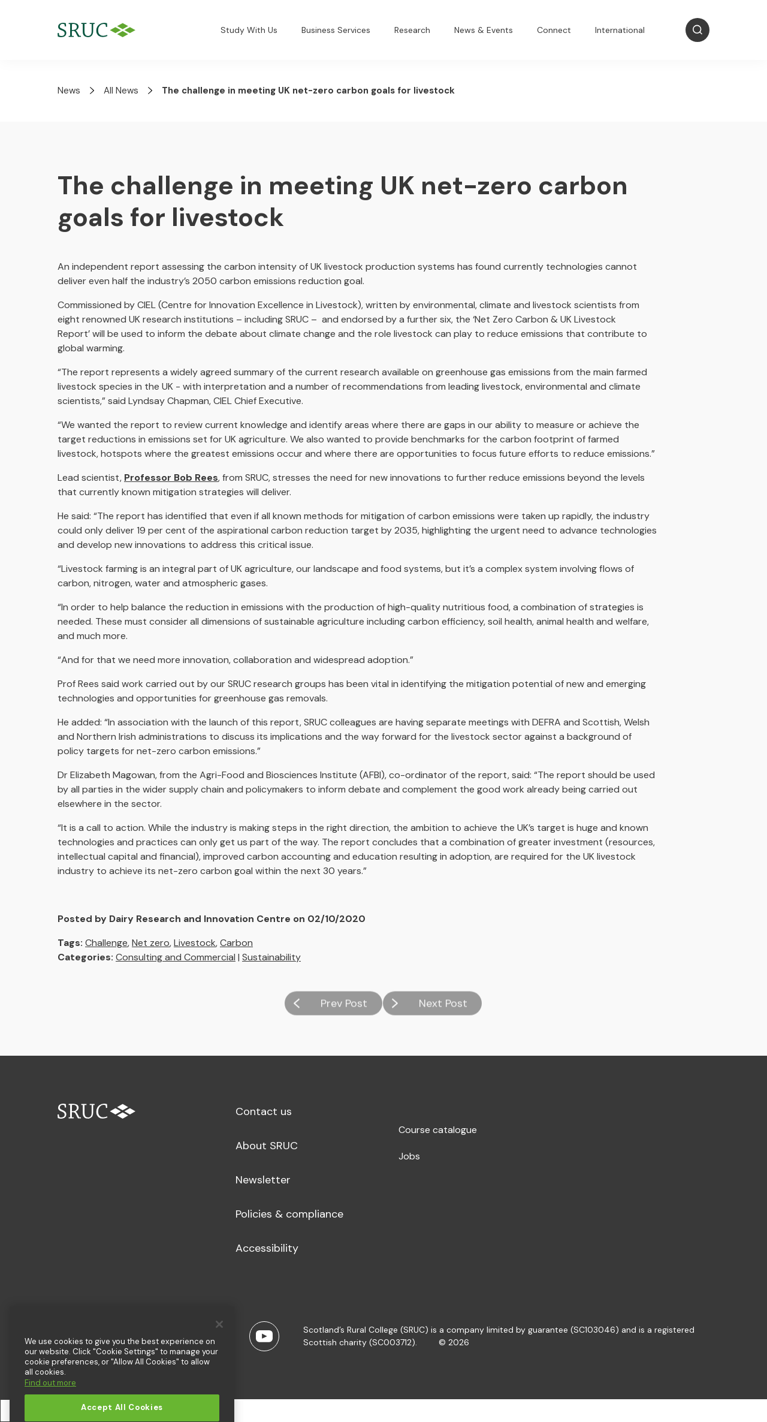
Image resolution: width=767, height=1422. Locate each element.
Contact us (263, 1111)
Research (412, 30)
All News (121, 91)
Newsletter (263, 1180)
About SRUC (266, 1145)
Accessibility (266, 1248)
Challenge (106, 942)
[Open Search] (697, 30)
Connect (554, 30)
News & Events (483, 30)
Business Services (335, 30)
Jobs (409, 1156)
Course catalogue (437, 1129)
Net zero (151, 942)
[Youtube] (264, 1336)
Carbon (236, 942)
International (620, 30)
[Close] (219, 1342)
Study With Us (249, 30)
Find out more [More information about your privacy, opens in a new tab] (50, 1401)
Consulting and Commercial (175, 957)
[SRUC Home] (99, 30)
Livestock (195, 942)
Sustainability (271, 957)
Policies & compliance (289, 1214)
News (69, 91)
